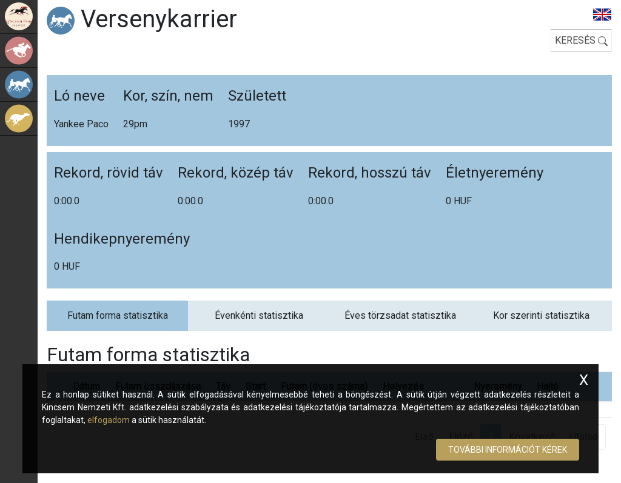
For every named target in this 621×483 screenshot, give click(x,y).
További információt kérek (507, 450)
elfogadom (108, 420)
